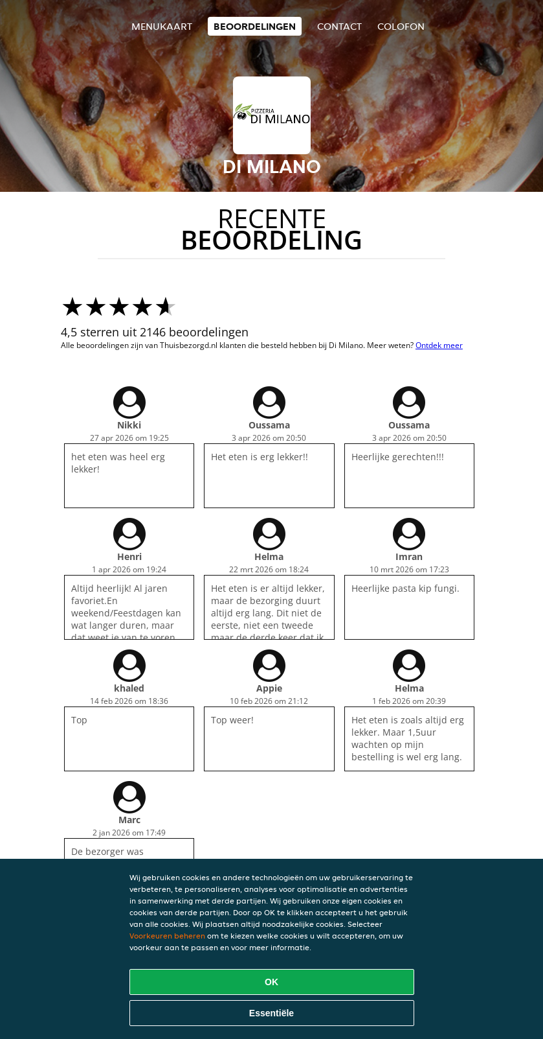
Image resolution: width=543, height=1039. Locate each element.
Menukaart (161, 26)
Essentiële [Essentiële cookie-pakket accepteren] (271, 1013)
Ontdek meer (439, 345)
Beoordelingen (255, 26)
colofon (401, 26)
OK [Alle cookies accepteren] (271, 982)
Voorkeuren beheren (167, 935)
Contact (339, 26)
